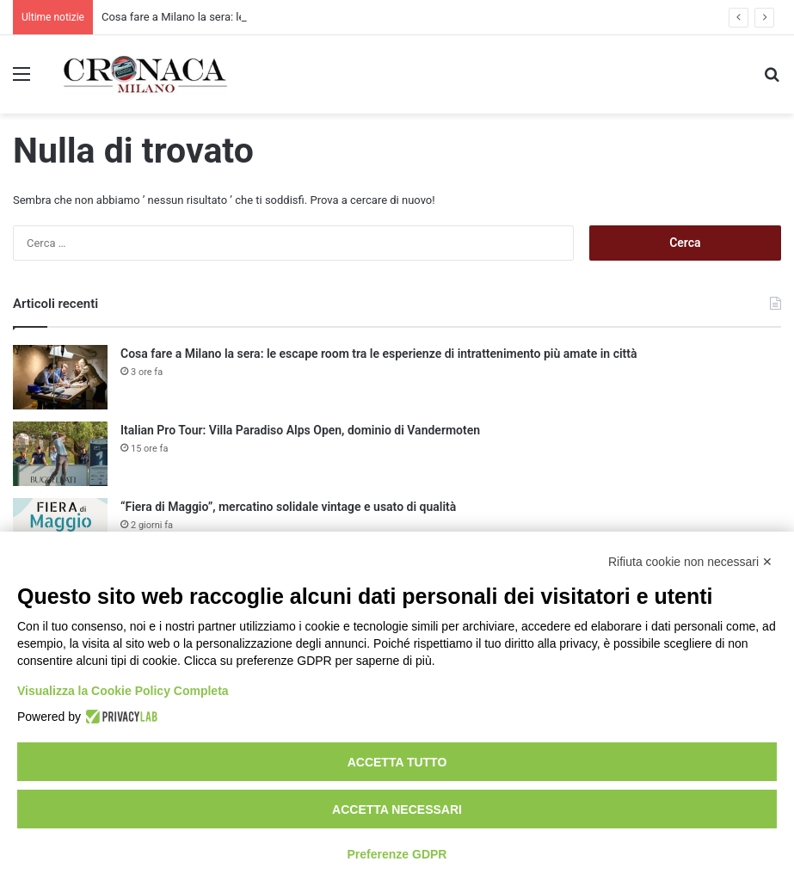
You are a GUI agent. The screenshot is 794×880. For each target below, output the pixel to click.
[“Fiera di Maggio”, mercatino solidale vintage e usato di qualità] (60, 530)
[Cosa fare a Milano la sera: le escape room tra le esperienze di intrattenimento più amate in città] (60, 377)
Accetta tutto (397, 762)
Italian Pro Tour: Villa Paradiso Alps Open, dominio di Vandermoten (300, 430)
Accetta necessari (397, 809)
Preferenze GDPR (397, 854)
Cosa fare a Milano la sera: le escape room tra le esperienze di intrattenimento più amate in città (378, 353)
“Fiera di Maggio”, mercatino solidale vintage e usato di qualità (288, 507)
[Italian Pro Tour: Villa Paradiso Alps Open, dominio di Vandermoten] (60, 454)
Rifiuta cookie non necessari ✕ (690, 562)
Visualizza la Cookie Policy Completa (123, 691)
